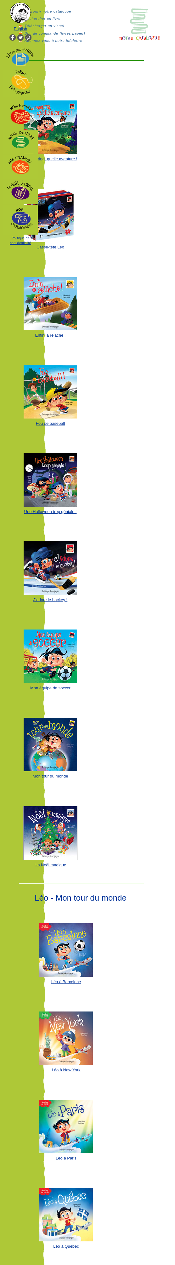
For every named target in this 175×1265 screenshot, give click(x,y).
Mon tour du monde (50, 776)
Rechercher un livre (42, 18)
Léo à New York (66, 1070)
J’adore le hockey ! (50, 599)
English (20, 28)
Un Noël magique (50, 865)
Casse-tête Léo (50, 247)
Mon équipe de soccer (50, 688)
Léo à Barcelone (66, 981)
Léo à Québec (66, 1246)
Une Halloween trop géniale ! (50, 511)
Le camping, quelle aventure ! (50, 159)
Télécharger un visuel (44, 26)
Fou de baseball (50, 423)
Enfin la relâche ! (50, 335)
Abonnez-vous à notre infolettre (53, 41)
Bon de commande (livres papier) (55, 33)
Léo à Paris (66, 1158)
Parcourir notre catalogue (48, 11)
